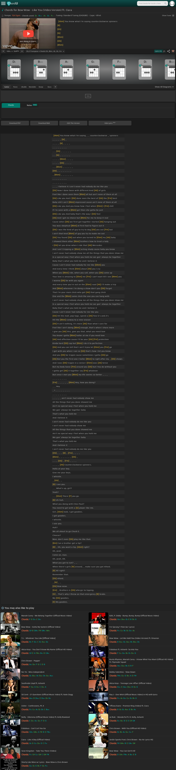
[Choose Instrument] (55, 87)
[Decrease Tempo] (3, 51)
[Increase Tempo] (22, 51)
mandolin (32, 87)
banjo (41, 87)
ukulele (24, 87)
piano (15, 87)
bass (49, 87)
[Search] (165, 3)
